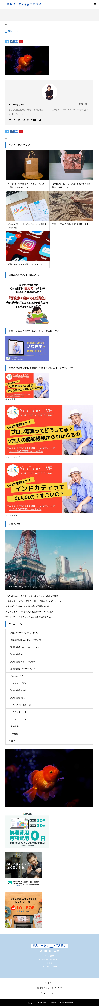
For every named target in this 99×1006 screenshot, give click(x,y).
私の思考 (15, 726)
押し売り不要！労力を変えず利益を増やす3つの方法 (29, 611)
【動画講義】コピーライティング (24, 647)
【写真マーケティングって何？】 (24, 633)
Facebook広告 (17, 676)
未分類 (15, 733)
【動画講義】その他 (18, 654)
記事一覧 (83, 104)
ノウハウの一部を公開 (21, 705)
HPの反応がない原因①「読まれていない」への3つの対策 (32, 596)
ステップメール (19, 712)
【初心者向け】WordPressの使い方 (25, 640)
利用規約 (49, 983)
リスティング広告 (19, 683)
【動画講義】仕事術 (18, 690)
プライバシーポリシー (49, 993)
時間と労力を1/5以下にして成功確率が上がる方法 (28, 617)
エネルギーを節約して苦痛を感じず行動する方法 (28, 606)
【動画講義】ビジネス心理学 (22, 661)
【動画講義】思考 (17, 697)
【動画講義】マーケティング (22, 669)
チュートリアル (19, 719)
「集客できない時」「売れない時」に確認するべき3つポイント (34, 601)
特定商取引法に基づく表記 (49, 988)
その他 (12, 741)
